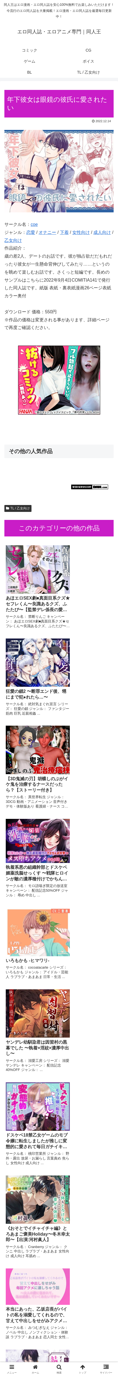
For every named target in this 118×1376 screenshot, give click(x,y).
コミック (30, 1342)
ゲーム (30, 1350)
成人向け (102, 232)
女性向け (81, 232)
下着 (64, 232)
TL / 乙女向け (18, 508)
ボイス (87, 1350)
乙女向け (13, 240)
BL (30, 1358)
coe (34, 224)
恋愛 (30, 232)
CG (87, 1342)
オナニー (47, 232)
